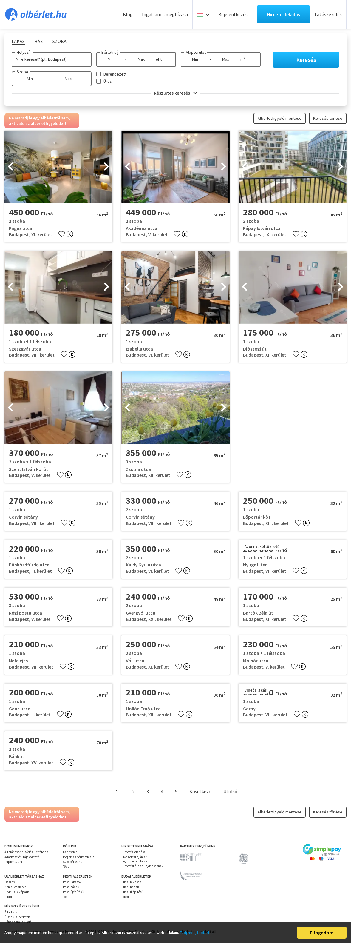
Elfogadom (321, 933)
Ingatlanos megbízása (165, 14)
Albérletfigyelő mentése (279, 118)
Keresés (306, 59)
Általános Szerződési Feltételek (26, 852)
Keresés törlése (327, 118)
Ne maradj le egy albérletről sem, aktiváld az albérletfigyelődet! (39, 120)
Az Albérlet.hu (72, 862)
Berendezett (114, 74)
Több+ (67, 866)
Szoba (22, 71)
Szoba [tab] (59, 41)
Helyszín (24, 52)
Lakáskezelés (328, 14)
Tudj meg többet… (196, 932)
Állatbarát (11, 912)
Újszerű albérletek (17, 917)
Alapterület (196, 52)
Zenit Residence (15, 887)
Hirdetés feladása (133, 852)
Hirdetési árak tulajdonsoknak (142, 866)
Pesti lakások (72, 882)
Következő (200, 791)
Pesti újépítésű (73, 892)
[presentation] (10, 167)
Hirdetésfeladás (283, 14)
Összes (9, 882)
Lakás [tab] (18, 41)
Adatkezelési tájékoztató (21, 857)
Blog (128, 14)
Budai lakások (131, 882)
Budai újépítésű (132, 892)
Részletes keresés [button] (175, 93)
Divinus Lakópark (16, 892)
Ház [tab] (38, 41)
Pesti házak (71, 887)
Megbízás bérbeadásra (78, 857)
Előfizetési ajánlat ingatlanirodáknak (134, 859)
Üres (107, 81)
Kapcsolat (70, 852)
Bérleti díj (109, 52)
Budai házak (130, 887)
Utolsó (230, 791)
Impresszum (13, 862)
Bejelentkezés (233, 14)
